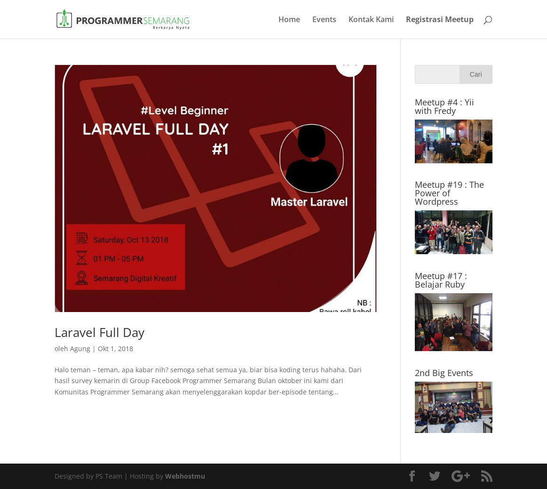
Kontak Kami (371, 20)
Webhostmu (185, 476)
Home (289, 20)
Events (324, 20)
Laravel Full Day (99, 332)
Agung (80, 348)
